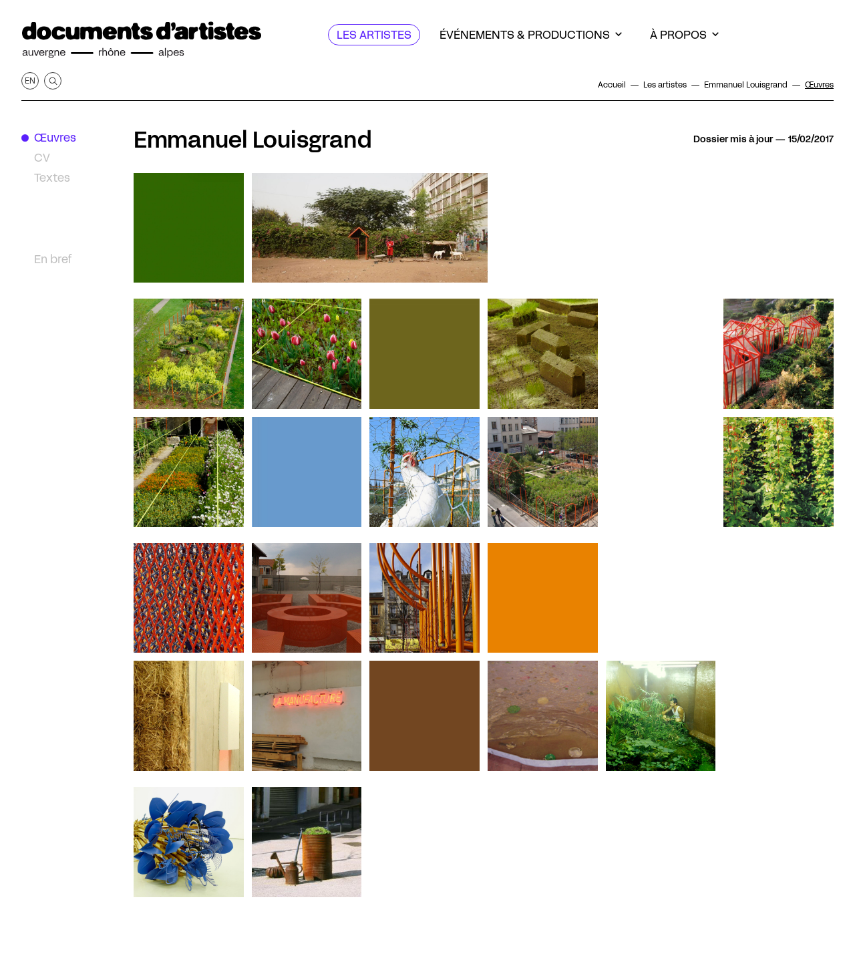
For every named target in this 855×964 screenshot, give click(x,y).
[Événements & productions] (531, 34)
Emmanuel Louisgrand (253, 139)
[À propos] (684, 34)
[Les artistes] (374, 34)
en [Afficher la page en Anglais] (30, 80)
